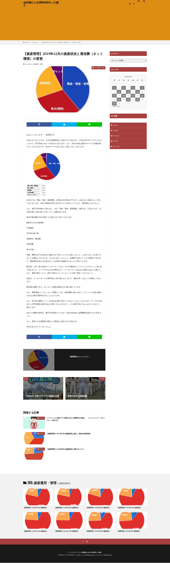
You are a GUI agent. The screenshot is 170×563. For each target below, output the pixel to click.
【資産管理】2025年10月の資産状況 (99, 531)
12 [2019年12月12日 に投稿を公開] (128, 92)
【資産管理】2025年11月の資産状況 (68, 531)
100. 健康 (116, 131)
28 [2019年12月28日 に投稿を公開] (137, 99)
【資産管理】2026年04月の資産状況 (36, 507)
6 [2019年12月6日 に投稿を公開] (132, 88)
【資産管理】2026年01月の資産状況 (130, 507)
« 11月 (114, 106)
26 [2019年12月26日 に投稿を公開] (128, 99)
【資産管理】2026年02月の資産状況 (99, 507)
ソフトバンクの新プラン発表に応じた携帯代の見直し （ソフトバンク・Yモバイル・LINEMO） (76, 419)
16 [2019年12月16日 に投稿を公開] (114, 96)
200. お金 (35, 42)
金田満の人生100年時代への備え (41, 3)
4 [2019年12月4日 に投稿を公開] (123, 88)
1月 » (119, 106)
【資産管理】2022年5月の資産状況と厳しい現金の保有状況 (73, 433)
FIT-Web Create (88, 555)
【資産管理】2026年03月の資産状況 (68, 507)
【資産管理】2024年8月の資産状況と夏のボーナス (69, 449)
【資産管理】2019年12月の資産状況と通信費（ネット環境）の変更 (61, 42)
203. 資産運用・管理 (37, 64)
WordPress (108, 555)
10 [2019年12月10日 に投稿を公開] (119, 92)
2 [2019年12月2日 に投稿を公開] (114, 88)
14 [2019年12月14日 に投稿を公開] (137, 92)
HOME (27, 42)
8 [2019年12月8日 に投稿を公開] (142, 88)
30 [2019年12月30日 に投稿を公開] (114, 103)
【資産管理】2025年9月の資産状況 (130, 531)
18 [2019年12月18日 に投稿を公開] (123, 96)
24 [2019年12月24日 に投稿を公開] (119, 99)
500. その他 (116, 148)
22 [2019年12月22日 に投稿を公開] (142, 96)
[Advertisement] (85, 24)
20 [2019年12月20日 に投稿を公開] (133, 96)
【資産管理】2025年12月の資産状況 (36, 531)
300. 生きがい (117, 137)
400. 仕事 (116, 142)
